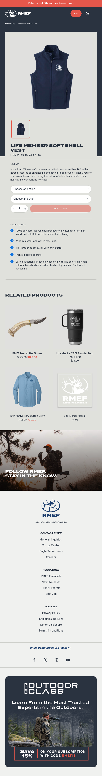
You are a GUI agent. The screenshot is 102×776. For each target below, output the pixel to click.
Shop (13, 24)
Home (7, 24)
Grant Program (51, 588)
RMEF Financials (51, 576)
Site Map (51, 594)
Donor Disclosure (51, 625)
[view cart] (87, 13)
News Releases (51, 582)
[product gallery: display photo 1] (20, 129)
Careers (51, 557)
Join (76, 13)
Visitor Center (51, 545)
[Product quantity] (19, 208)
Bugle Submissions (51, 551)
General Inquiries (51, 540)
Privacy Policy (51, 613)
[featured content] (51, 721)
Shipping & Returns (51, 619)
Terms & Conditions (51, 631)
